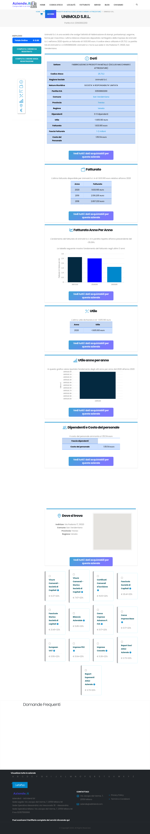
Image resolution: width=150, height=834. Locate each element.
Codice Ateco (56, 4)
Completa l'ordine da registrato (27, 50)
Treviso (101, 102)
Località (71, 4)
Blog (107, 4)
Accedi (50, 14)
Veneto (101, 108)
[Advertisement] (91, 489)
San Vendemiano (101, 96)
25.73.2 (101, 73)
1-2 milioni (101, 131)
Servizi (97, 4)
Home (42, 4)
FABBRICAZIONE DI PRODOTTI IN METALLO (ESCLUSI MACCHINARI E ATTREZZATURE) (72, 12)
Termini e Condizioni (120, 799)
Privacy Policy (117, 795)
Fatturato (85, 4)
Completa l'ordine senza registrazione (26, 60)
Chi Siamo (118, 4)
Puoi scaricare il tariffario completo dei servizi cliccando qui (41, 820)
